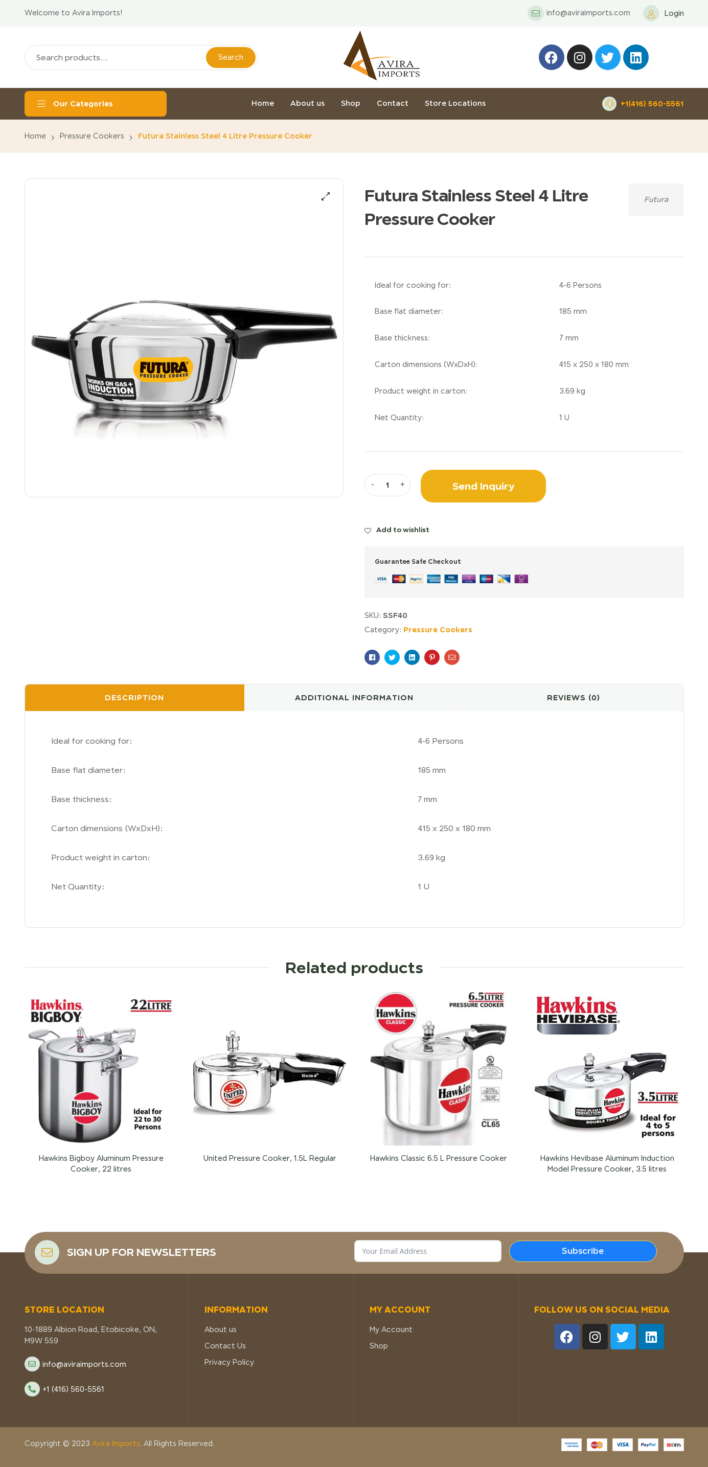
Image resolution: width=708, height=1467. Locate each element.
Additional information (354, 697)
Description (134, 697)
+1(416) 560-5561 (652, 103)
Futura (656, 199)
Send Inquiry (483, 486)
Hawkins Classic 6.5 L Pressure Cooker (438, 1158)
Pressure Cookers (92, 136)
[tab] (134, 697)
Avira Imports (115, 1443)
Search (230, 57)
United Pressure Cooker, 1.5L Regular (269, 1158)
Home (35, 136)
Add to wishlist (402, 529)
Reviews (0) (573, 697)
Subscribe (583, 1251)
